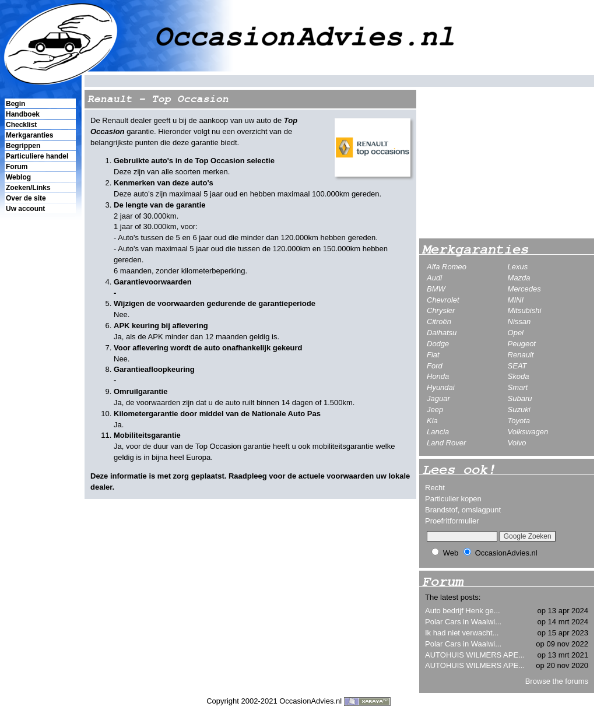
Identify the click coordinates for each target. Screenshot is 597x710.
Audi (434, 277)
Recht (435, 487)
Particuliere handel (37, 156)
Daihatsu (441, 332)
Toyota (519, 420)
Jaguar (438, 398)
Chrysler (441, 310)
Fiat (433, 354)
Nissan (519, 321)
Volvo (517, 442)
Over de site (26, 198)
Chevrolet (443, 300)
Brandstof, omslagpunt (463, 509)
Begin (15, 104)
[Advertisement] (40, 414)
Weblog (18, 177)
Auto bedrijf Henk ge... (462, 610)
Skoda (518, 376)
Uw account (25, 209)
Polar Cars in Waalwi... (463, 621)
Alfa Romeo (446, 266)
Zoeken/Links (28, 188)
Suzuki (519, 409)
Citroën (439, 321)
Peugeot (522, 343)
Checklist (21, 125)
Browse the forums (556, 681)
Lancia (438, 431)
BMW (436, 288)
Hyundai (441, 387)
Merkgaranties (29, 135)
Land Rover (446, 442)
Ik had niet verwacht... (461, 632)
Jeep (435, 409)
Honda (438, 376)
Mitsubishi (525, 310)
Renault (521, 354)
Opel (516, 332)
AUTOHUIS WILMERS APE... (475, 655)
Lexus (518, 266)
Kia (432, 420)
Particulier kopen (453, 498)
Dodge (438, 343)
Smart (518, 387)
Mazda (519, 277)
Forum (16, 167)
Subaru (520, 398)
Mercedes (524, 288)
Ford (435, 365)
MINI (516, 300)
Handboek (23, 114)
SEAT (517, 365)
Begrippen (23, 146)
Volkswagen (528, 431)
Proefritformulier (452, 520)
